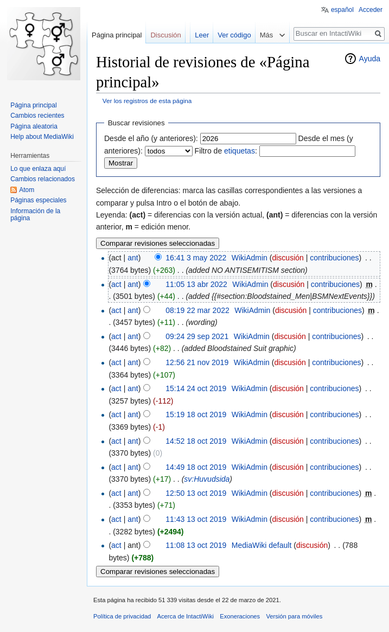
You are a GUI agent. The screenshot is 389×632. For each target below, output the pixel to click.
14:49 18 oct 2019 (195, 467)
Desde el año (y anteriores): (151, 138)
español (342, 10)
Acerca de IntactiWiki (185, 616)
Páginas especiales (38, 200)
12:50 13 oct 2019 (195, 493)
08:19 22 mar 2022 (197, 310)
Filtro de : (226, 150)
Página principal (117, 35)
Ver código (234, 35)
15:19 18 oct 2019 (195, 414)
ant (132, 257)
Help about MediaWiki (42, 137)
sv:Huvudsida (206, 479)
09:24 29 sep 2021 (196, 336)
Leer (202, 35)
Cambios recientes (37, 115)
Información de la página (35, 214)
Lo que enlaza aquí (38, 169)
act (116, 284)
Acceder (370, 10)
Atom (26, 190)
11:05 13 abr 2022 (196, 284)
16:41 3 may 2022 (195, 257)
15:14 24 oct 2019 (195, 388)
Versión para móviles (294, 616)
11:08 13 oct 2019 (195, 545)
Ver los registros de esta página (147, 100)
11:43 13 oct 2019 (195, 519)
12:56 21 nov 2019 (196, 362)
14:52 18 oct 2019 (195, 441)
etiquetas (239, 150)
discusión (287, 257)
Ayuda (369, 58)
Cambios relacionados (42, 179)
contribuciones (334, 257)
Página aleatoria (34, 126)
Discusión (165, 35)
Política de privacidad (122, 616)
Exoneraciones (240, 616)
